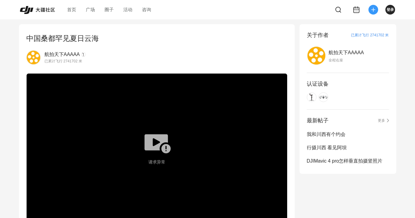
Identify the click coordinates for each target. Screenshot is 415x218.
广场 (90, 9)
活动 (127, 9)
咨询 (146, 9)
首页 (71, 9)
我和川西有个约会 (326, 134)
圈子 (109, 9)
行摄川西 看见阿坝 (327, 147)
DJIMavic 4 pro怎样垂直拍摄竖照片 (345, 161)
